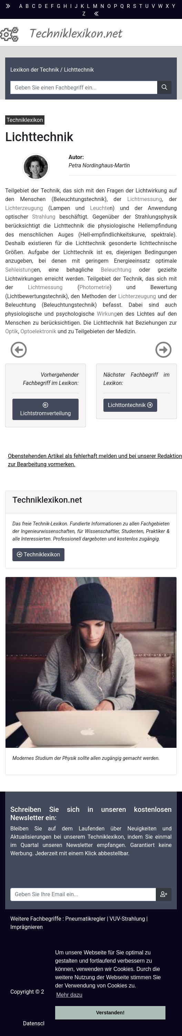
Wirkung (107, 314)
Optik (11, 331)
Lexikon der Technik (34, 69)
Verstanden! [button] (110, 1012)
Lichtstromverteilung (45, 409)
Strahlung (43, 216)
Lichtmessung (144, 199)
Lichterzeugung (24, 208)
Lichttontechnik (130, 405)
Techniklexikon (38, 554)
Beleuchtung (116, 269)
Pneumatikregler (85, 918)
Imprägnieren (26, 927)
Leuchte (100, 208)
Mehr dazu (69, 995)
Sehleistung (19, 269)
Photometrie (94, 287)
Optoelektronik (38, 331)
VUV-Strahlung (127, 918)
